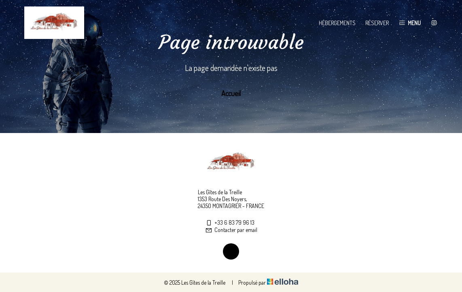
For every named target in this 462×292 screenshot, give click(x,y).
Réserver (377, 22)
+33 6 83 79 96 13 (229, 222)
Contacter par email (231, 229)
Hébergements (337, 22)
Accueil (231, 93)
